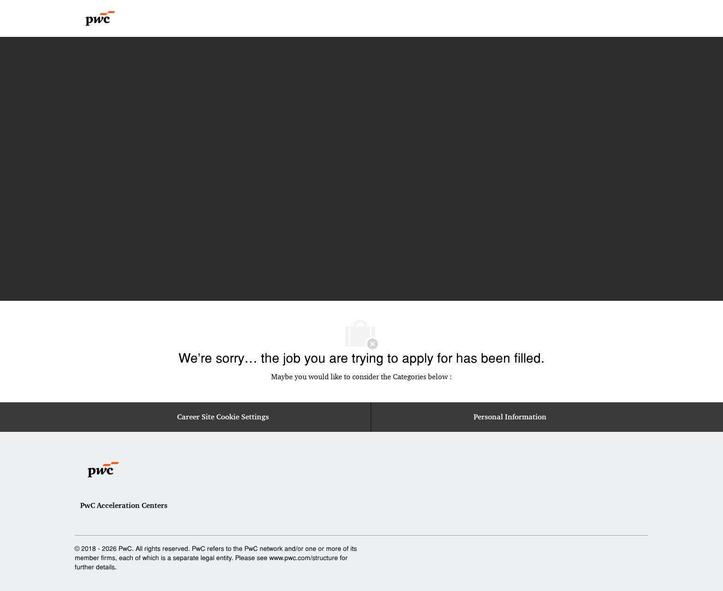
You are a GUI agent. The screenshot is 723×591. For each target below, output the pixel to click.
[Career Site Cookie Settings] (223, 417)
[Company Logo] (100, 18)
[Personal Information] (510, 417)
